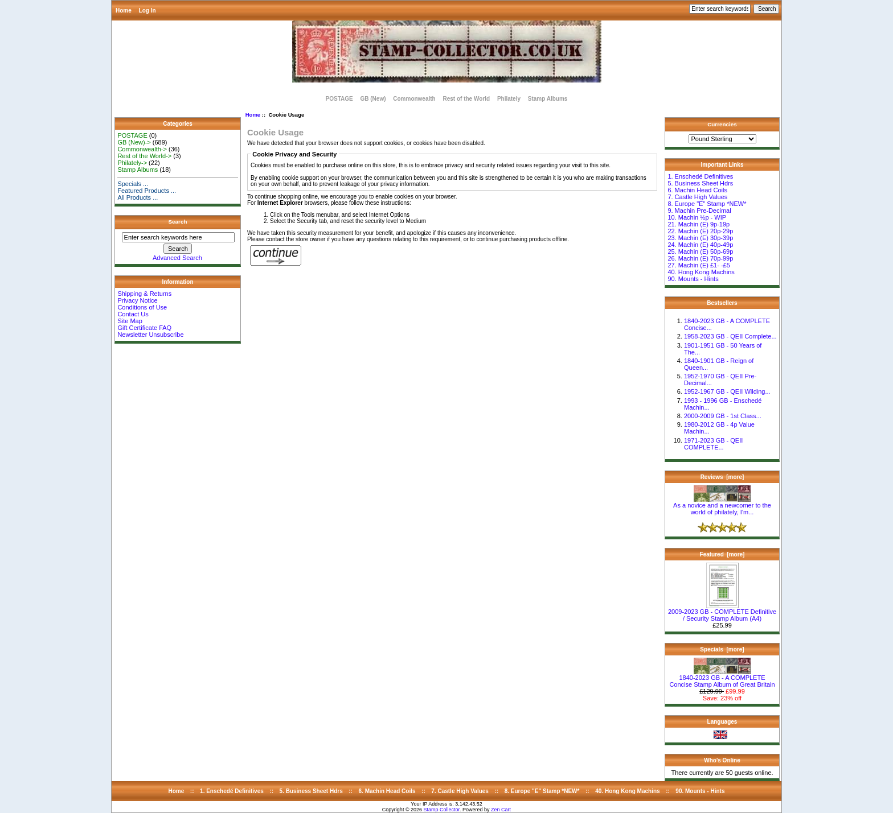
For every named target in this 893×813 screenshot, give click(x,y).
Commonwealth (414, 99)
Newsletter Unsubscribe (150, 334)
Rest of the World (466, 99)
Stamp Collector (442, 809)
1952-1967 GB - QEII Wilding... (727, 391)
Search (178, 221)
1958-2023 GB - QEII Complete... (730, 336)
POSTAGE (339, 99)
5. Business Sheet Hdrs (700, 183)
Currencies (722, 124)
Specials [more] (722, 649)
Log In (147, 10)
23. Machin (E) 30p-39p (700, 237)
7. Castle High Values (697, 196)
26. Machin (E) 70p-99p (700, 258)
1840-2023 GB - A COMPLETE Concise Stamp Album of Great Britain (722, 678)
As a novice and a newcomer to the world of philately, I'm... (722, 505)
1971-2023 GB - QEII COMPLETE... (713, 444)
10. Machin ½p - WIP (696, 217)
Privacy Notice (137, 300)
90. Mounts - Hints (692, 278)
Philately (509, 99)
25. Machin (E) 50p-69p (700, 251)
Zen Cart (501, 809)
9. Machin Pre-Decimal (699, 210)
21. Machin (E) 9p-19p (698, 224)
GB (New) (373, 99)
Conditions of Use (142, 307)
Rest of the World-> (144, 155)
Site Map (129, 320)
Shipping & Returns (144, 293)
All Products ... (137, 197)
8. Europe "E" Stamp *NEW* (706, 203)
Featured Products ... (146, 190)
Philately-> (132, 162)
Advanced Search (177, 257)
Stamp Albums (548, 99)
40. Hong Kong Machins (700, 272)
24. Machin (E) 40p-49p (700, 244)
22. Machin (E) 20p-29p (700, 231)
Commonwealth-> (142, 149)
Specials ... (132, 183)
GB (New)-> (133, 142)
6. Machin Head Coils (697, 190)
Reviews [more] (722, 477)
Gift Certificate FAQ (144, 327)
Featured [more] (722, 554)
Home (124, 10)
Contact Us (132, 314)
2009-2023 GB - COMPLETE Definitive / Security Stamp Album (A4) (722, 612)
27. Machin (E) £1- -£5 (698, 265)
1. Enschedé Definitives (700, 176)
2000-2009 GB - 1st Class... (722, 415)
